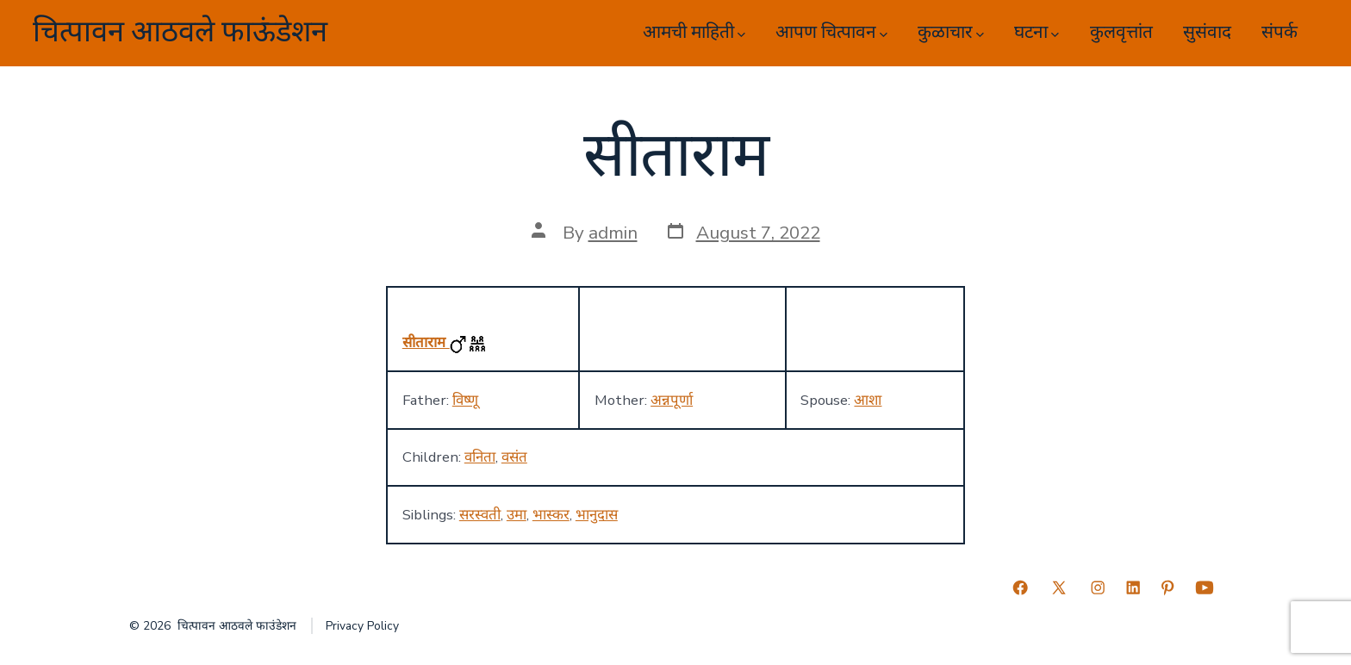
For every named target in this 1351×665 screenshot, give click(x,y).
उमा (516, 515)
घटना (1036, 32)
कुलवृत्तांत (1121, 32)
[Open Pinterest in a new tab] (1167, 587)
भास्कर (551, 515)
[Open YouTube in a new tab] (1204, 587)
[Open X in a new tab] (1059, 587)
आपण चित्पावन (831, 32)
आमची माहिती (694, 32)
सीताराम (426, 342)
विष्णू (465, 400)
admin (613, 233)
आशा (867, 400)
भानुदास (597, 515)
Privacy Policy (362, 626)
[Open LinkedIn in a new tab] (1133, 587)
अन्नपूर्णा (672, 400)
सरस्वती (480, 515)
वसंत (514, 457)
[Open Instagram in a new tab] (1097, 587)
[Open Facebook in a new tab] (1020, 587)
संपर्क (1279, 32)
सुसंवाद (1207, 32)
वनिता (479, 457)
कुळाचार (951, 32)
